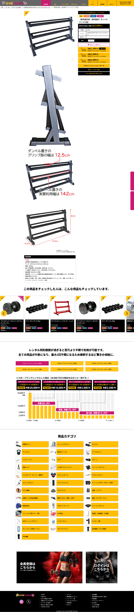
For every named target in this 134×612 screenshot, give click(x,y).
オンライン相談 (64, 4)
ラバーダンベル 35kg (108, 321)
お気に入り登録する (95, 45)
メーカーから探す (46, 603)
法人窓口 (83, 4)
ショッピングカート (72, 600)
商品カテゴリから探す (47, 600)
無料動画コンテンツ (72, 596)
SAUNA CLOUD (45, 607)
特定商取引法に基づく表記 (99, 596)
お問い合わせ (74, 4)
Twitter (29, 602)
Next (127, 313)
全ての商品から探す (46, 598)
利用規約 (94, 598)
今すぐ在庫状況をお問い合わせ (94, 73)
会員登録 (102, 4)
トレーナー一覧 (71, 598)
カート (92, 3)
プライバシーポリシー (98, 600)
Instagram (21, 602)
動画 (55, 4)
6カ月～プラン (32, 363)
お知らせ (43, 596)
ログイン (112, 4)
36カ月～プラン (32, 369)
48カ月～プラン (67, 369)
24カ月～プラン (101, 363)
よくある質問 (95, 605)
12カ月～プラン (67, 363)
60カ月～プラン (101, 369)
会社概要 (94, 594)
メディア (69, 594)
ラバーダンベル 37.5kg (33, 321)
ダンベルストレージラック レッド (63, 321)
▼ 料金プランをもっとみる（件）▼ (94, 65)
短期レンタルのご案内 (94, 69)
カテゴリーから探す (132, 181)
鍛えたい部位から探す (132, 200)
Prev (4, 313)
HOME (43, 594)
